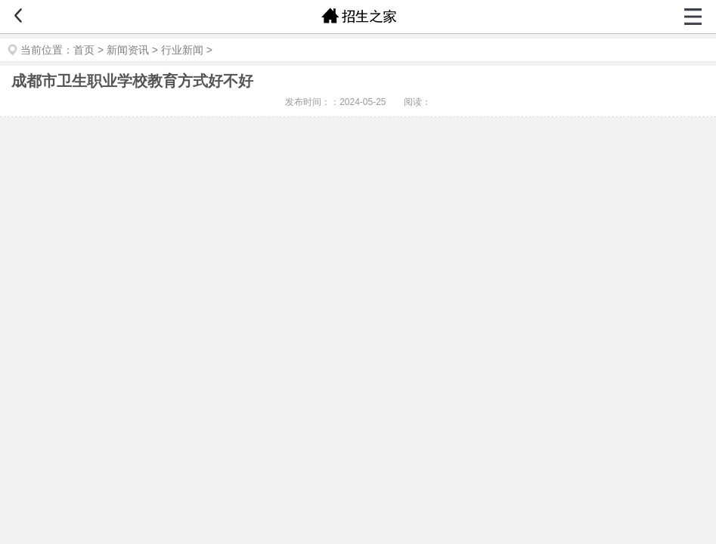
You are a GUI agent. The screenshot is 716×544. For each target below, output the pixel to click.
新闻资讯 (128, 50)
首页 (84, 50)
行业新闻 (182, 50)
